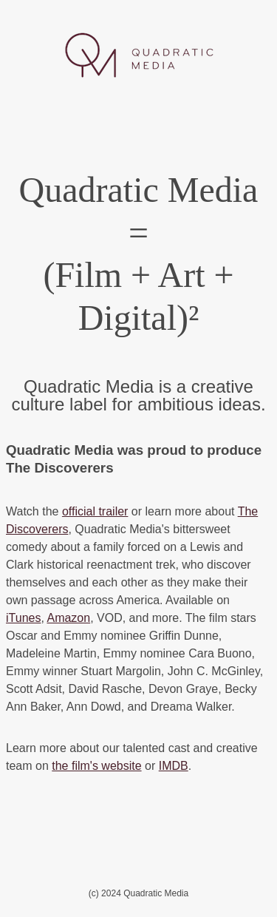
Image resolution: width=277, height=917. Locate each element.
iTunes (23, 618)
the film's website (96, 765)
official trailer (95, 511)
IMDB (173, 765)
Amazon (68, 618)
